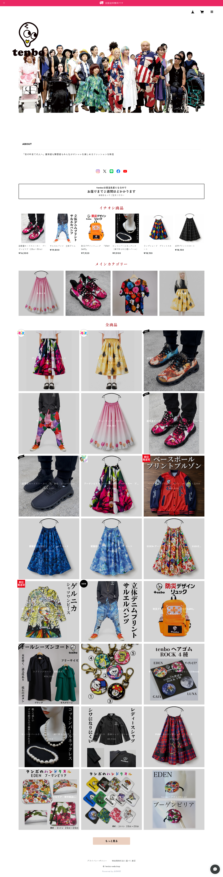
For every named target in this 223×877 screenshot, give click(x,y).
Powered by (111, 871)
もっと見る (111, 841)
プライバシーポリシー (97, 861)
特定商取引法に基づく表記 (124, 861)
